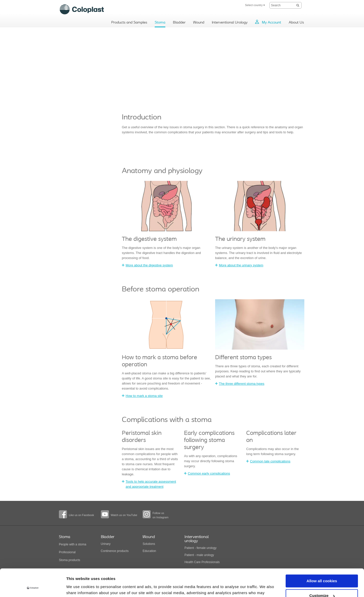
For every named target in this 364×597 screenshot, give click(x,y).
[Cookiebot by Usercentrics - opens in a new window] (33, 587)
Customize (322, 570)
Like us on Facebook (81, 515)
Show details (78, 587)
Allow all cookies (322, 555)
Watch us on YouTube (124, 515)
